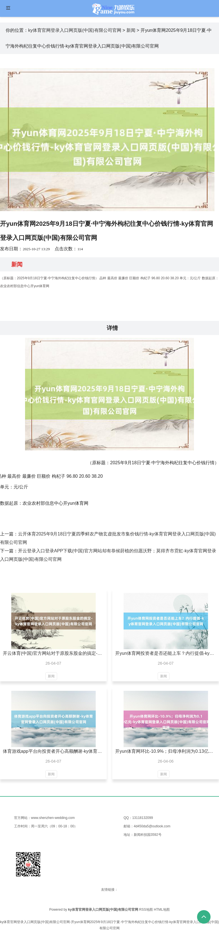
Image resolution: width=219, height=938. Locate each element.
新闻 (130, 30)
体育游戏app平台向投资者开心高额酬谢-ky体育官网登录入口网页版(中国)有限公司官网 (53, 751)
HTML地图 (162, 910)
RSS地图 (146, 910)
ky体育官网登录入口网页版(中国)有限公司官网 (74, 30)
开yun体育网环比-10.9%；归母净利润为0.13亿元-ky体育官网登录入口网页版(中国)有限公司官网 (165, 751)
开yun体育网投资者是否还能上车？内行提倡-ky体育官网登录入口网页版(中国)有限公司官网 (165, 653)
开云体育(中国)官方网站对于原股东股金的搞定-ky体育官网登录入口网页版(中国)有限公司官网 (53, 653)
